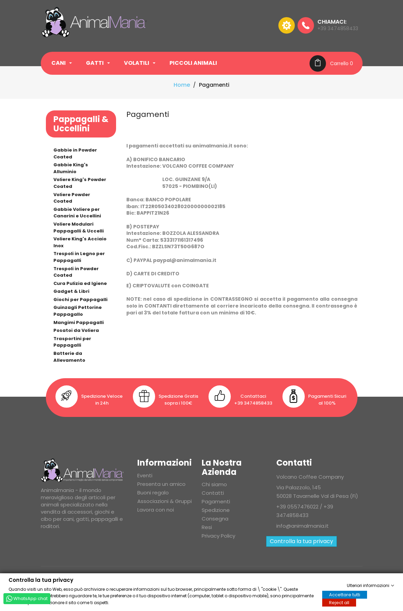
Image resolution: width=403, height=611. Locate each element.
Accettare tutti (344, 594)
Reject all (339, 602)
